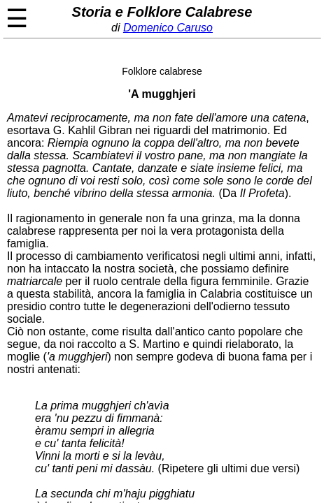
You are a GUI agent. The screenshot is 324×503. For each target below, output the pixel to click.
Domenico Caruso (168, 28)
